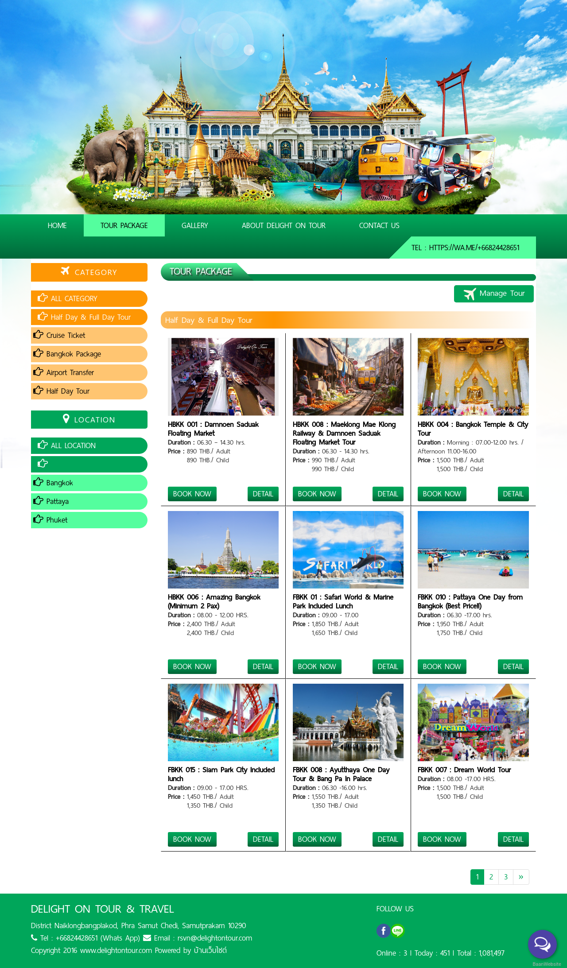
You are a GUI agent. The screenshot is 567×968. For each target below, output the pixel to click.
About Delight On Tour (284, 225)
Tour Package (124, 225)
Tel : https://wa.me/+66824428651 (465, 247)
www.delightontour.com (116, 950)
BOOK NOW (192, 493)
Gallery (195, 225)
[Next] (521, 877)
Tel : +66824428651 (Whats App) (85, 938)
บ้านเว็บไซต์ (210, 950)
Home (57, 225)
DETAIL (263, 493)
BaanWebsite (546, 964)
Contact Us (379, 225)
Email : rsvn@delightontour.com (197, 938)
